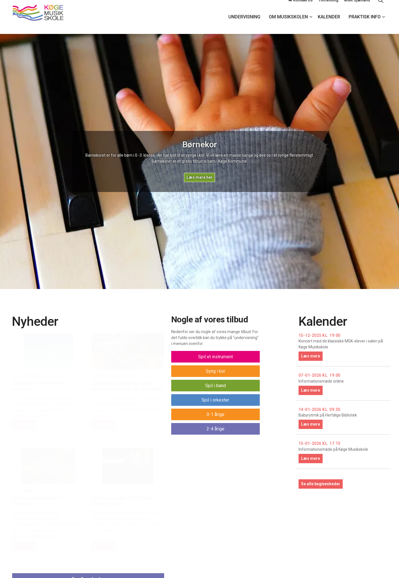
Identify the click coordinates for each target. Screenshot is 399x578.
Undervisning (244, 25)
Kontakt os (301, 8)
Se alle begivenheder (320, 484)
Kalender (329, 25)
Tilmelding (328, 8)
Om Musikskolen (288, 25)
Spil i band (215, 385)
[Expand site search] (380, 8)
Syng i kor (215, 371)
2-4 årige (215, 429)
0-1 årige (215, 414)
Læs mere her (199, 177)
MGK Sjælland (357, 8)
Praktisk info (365, 25)
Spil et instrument (215, 356)
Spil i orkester (215, 400)
